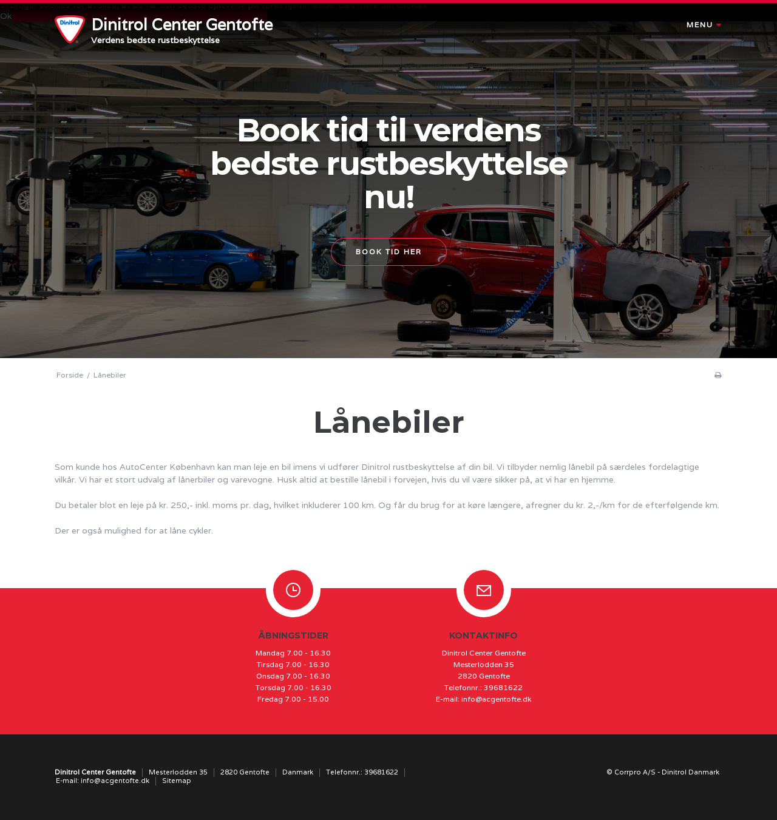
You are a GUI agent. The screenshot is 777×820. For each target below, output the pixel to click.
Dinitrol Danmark (690, 772)
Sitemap (176, 780)
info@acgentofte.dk (496, 698)
